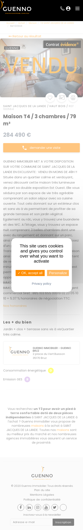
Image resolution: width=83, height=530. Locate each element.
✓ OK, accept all (30, 273)
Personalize (58, 273)
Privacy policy (41, 283)
